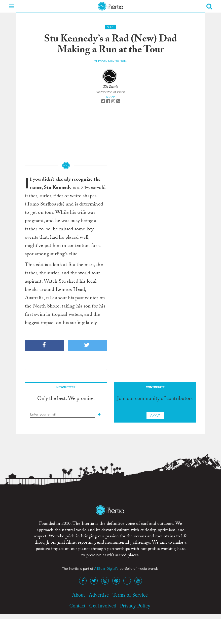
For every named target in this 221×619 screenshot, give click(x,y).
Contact (77, 605)
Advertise (99, 595)
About (78, 595)
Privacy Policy (135, 605)
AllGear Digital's (106, 568)
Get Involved (102, 605)
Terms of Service (130, 595)
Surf (110, 27)
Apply (155, 415)
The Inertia (110, 87)
